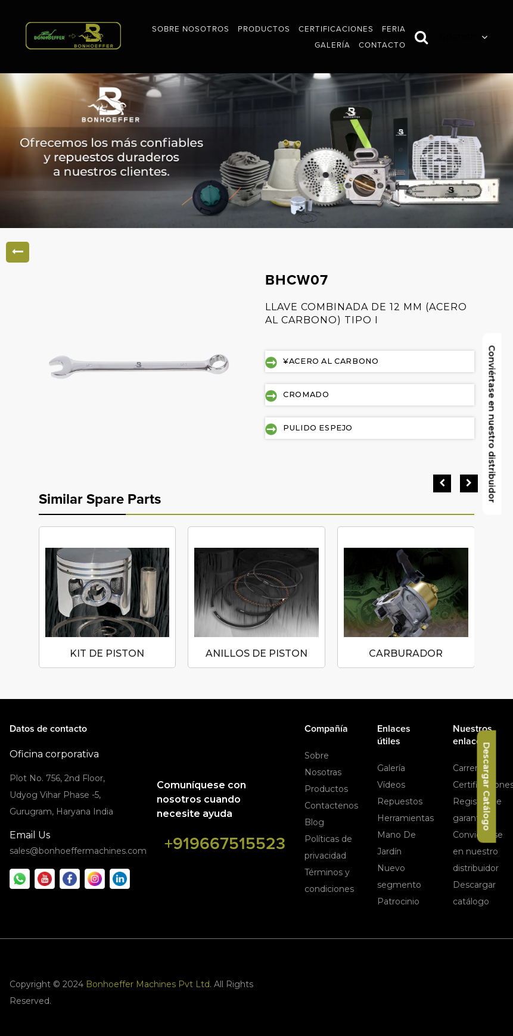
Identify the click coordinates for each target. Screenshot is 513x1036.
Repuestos (399, 801)
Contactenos (331, 805)
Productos (326, 789)
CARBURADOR (406, 653)
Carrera (467, 768)
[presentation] (442, 483)
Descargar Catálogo (486, 786)
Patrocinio (398, 901)
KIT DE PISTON (107, 653)
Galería (391, 768)
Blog (314, 822)
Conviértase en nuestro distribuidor (492, 424)
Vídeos (391, 784)
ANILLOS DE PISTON (256, 653)
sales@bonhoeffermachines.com (78, 850)
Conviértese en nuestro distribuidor (478, 851)
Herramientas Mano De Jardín (405, 835)
